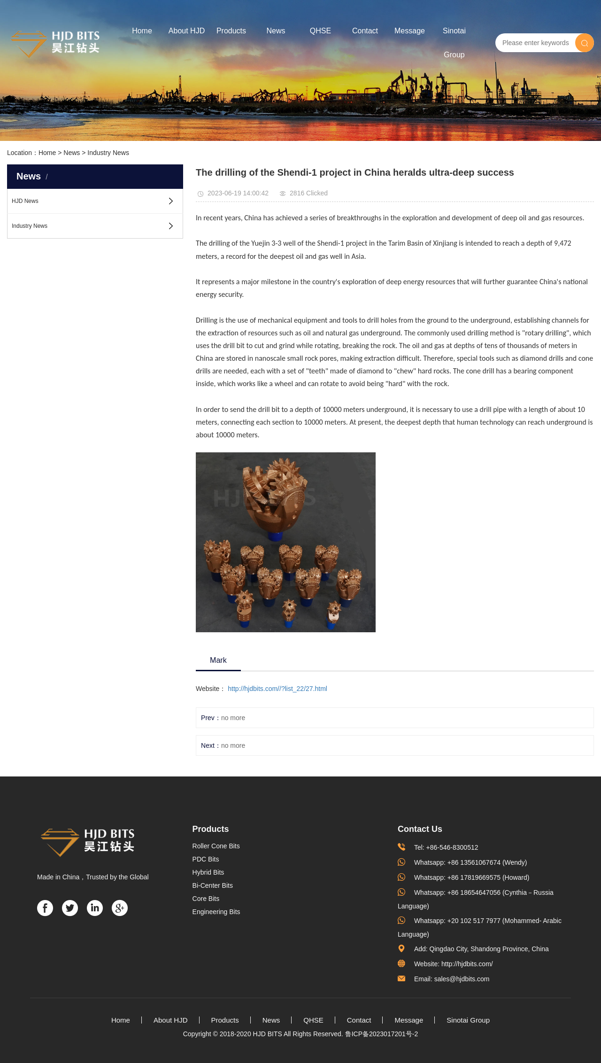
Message (409, 31)
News (275, 31)
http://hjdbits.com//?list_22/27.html (277, 688)
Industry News (108, 152)
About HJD (187, 31)
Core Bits (206, 898)
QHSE (320, 31)
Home (142, 31)
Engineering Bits (216, 912)
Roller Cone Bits (216, 846)
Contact (365, 31)
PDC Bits (206, 859)
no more (233, 718)
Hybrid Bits (208, 872)
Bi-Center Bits (213, 885)
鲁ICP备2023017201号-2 (381, 1034)
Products (231, 31)
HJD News (25, 201)
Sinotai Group (454, 43)
